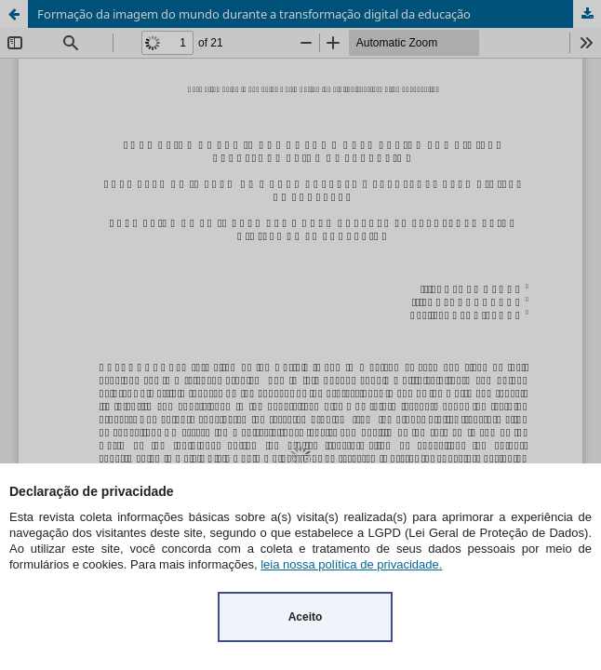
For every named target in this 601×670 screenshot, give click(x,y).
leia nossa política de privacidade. (351, 564)
